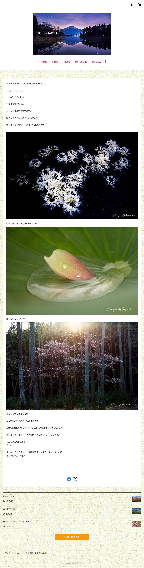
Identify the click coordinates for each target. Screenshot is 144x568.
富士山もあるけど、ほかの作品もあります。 (24, 83)
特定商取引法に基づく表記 (36, 553)
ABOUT (56, 62)
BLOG (67, 62)
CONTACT (97, 62)
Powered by (72, 563)
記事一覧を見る (72, 537)
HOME (44, 62)
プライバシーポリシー (13, 553)
